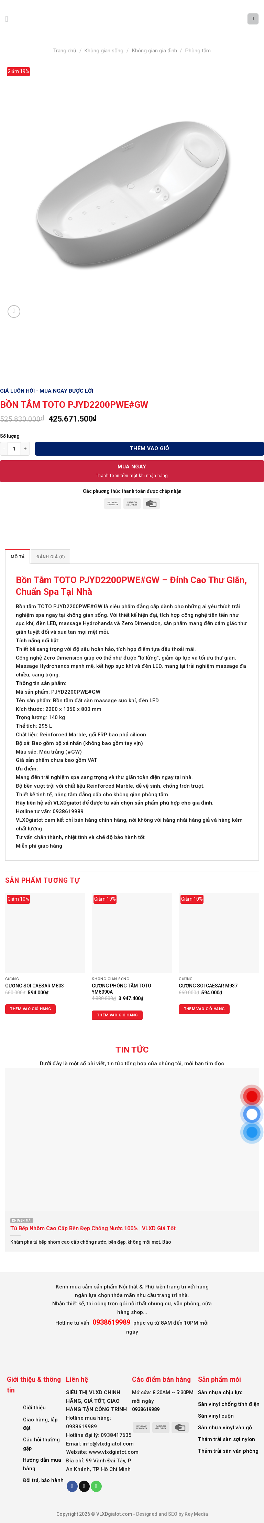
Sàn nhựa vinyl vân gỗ (225, 1427)
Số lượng (10, 436)
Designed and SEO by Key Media (172, 1514)
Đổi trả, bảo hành (43, 1480)
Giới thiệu (34, 1408)
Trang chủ (64, 51)
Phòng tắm (198, 51)
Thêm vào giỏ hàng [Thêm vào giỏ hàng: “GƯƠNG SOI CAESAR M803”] (30, 1009)
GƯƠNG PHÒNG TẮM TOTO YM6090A (121, 988)
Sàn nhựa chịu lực (220, 1392)
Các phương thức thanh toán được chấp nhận (132, 491)
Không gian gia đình (154, 51)
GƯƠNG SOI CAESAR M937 (208, 985)
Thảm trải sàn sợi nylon (226, 1439)
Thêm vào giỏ (149, 448)
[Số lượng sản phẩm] (14, 449)
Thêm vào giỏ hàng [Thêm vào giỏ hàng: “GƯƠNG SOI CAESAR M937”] (204, 1009)
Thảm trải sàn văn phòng (228, 1451)
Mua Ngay (132, 467)
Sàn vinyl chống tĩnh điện (229, 1404)
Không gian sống (103, 51)
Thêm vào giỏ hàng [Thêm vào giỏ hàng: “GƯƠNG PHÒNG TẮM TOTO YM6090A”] (117, 1015)
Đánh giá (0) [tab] (50, 556)
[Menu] (9, 19)
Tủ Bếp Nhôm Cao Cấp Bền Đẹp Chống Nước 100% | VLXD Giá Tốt (93, 1228)
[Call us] (96, 1486)
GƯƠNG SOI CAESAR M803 (34, 985)
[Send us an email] (84, 1486)
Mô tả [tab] (17, 556)
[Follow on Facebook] (72, 1486)
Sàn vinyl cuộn (216, 1416)
